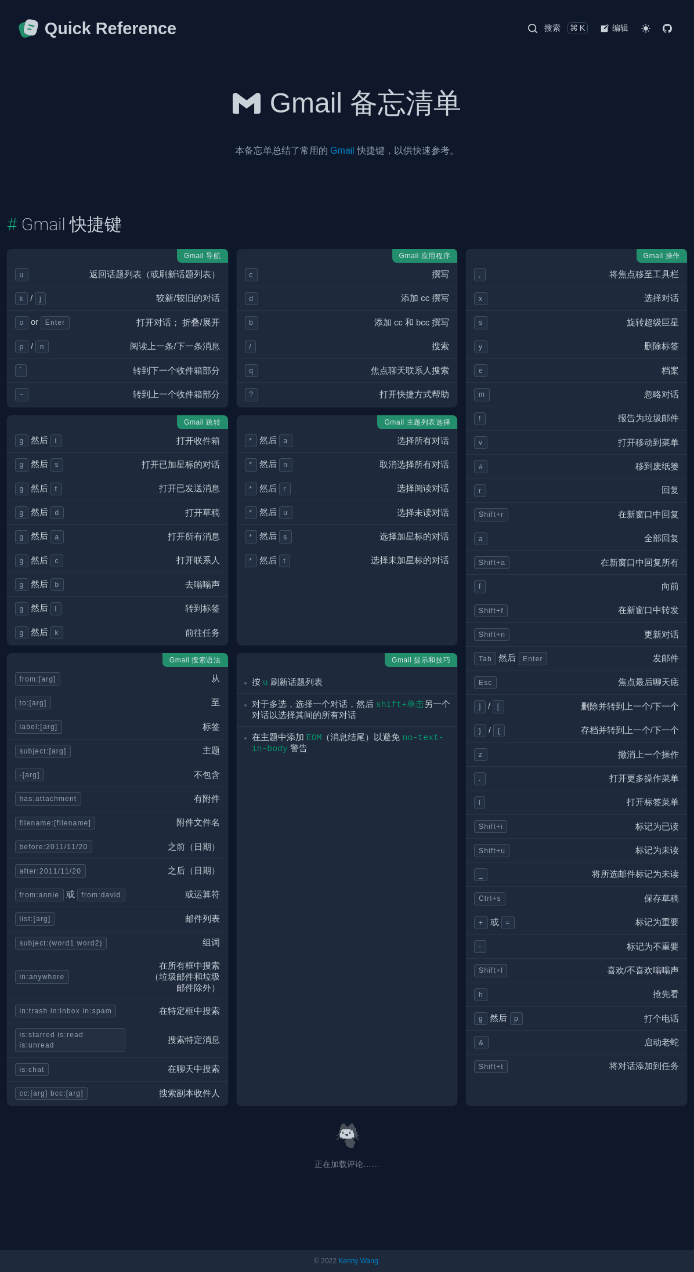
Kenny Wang (358, 1261)
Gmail (342, 150)
